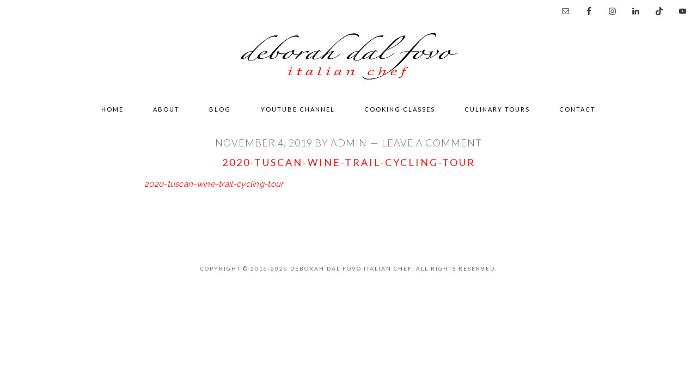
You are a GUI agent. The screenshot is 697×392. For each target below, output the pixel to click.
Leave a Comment (432, 143)
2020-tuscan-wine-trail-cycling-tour (214, 184)
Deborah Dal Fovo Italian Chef (348, 59)
